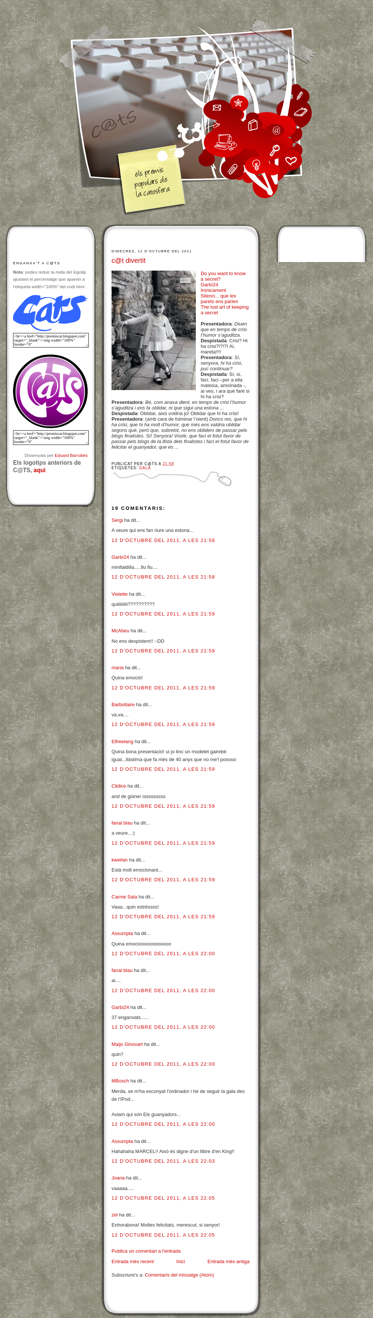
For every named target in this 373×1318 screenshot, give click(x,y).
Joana (118, 1178)
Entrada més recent (133, 1261)
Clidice (119, 786)
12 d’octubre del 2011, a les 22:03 (163, 1161)
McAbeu (120, 630)
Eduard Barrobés (71, 455)
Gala (145, 468)
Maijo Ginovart (128, 1044)
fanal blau (122, 823)
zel (115, 1215)
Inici (180, 1261)
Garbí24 (209, 284)
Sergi (117, 520)
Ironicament (213, 290)
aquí (40, 470)
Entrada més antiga (228, 1261)
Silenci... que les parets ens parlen (219, 298)
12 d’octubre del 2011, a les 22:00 (163, 953)
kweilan (120, 860)
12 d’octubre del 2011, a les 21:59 (163, 614)
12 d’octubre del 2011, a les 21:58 (163, 540)
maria (118, 667)
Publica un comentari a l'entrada (146, 1251)
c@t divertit (128, 260)
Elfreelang (123, 741)
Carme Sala (124, 897)
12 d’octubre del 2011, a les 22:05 (163, 1198)
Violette (120, 594)
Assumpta (122, 933)
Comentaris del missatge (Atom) (179, 1275)
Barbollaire (123, 704)
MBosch (120, 1081)
